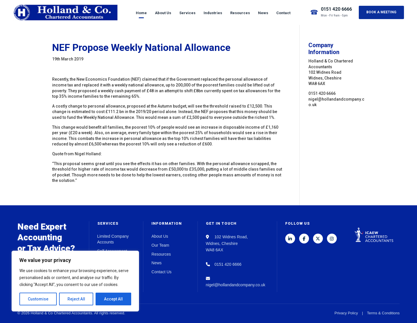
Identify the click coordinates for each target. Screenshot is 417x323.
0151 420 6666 (336, 9)
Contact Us (161, 272)
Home (141, 13)
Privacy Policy (346, 313)
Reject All (76, 299)
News (263, 13)
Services (187, 13)
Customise (38, 299)
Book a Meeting (381, 12)
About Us (163, 13)
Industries (213, 13)
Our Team (160, 245)
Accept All (113, 299)
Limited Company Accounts (113, 239)
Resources (240, 13)
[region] (75, 281)
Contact (283, 13)
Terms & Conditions (383, 313)
